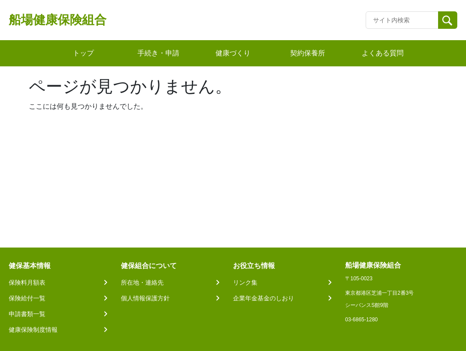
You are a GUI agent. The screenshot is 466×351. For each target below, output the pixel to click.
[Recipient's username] (402, 20)
